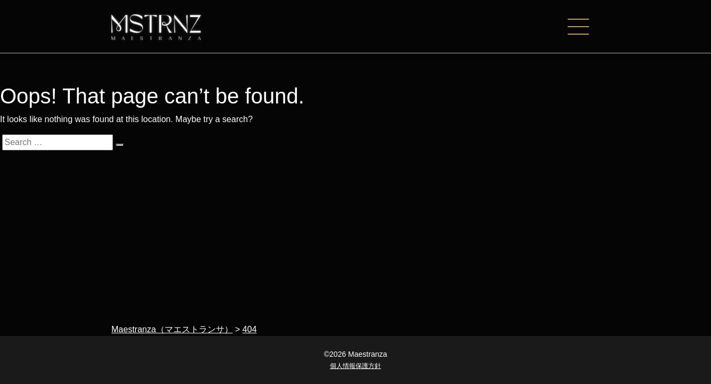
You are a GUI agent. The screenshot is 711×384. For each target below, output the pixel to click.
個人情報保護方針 (355, 366)
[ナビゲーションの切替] (584, 26)
